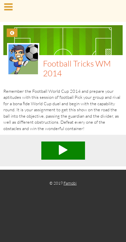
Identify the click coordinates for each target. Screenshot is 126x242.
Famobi (70, 183)
